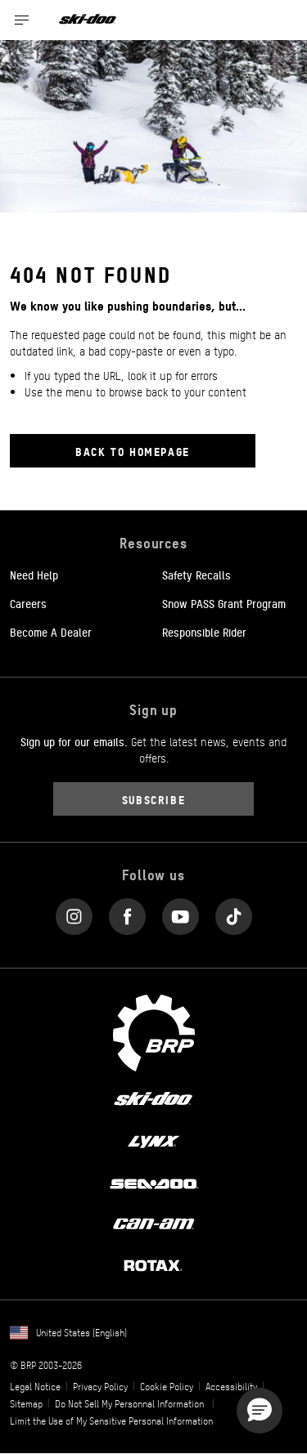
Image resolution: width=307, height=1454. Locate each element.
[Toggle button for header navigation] (22, 20)
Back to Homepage (132, 451)
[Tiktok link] (233, 912)
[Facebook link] (127, 912)
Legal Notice (35, 1386)
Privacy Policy (100, 1386)
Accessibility (231, 1386)
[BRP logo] (154, 1031)
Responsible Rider (204, 631)
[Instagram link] (74, 912)
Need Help (34, 574)
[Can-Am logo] (153, 1223)
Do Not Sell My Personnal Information (129, 1403)
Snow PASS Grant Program (224, 603)
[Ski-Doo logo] (87, 20)
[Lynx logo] (154, 1140)
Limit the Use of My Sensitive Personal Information (111, 1420)
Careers (28, 603)
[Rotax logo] (153, 1264)
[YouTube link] (180, 912)
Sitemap (26, 1403)
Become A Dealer (51, 631)
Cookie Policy (166, 1386)
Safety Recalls (196, 574)
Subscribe (154, 799)
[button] (259, 1411)
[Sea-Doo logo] (153, 1181)
